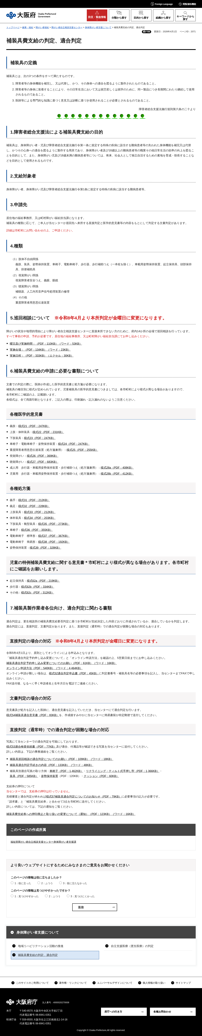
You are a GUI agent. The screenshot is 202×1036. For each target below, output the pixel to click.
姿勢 (44, 776)
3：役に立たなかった (75, 883)
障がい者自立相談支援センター (66, 27)
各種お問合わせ (162, 1011)
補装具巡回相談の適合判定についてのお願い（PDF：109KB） (49, 759)
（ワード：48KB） (81, 765)
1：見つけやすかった (27, 896)
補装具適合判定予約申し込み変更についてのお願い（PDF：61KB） (49, 663)
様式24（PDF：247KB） (74, 443)
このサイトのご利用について (32, 982)
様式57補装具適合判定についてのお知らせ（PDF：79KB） (84, 796)
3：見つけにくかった (83, 896)
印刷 (148, 32)
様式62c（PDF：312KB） (37, 592)
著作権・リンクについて (73, 982)
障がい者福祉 (42, 27)
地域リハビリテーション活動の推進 (40, 946)
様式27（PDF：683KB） (42, 461)
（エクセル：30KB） (60, 355)
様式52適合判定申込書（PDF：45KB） (74, 673)
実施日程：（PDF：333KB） (28, 355)
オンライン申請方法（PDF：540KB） (30, 668)
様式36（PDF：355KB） (37, 529)
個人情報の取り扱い (154, 982)
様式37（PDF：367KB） (54, 535)
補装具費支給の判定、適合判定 (38, 955)
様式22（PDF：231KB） (48, 432)
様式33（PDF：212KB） (40, 512)
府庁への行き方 (113, 1011)
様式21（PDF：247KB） (34, 426)
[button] (161, 3)
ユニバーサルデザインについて (114, 982)
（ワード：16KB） (105, 663)
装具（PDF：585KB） (24, 776)
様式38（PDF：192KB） (54, 541)
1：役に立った (23, 883)
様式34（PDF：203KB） (40, 517)
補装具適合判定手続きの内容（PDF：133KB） (39, 765)
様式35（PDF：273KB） (54, 523)
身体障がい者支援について (98, 27)
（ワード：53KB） (70, 343)
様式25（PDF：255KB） (82, 449)
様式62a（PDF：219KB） (43, 580)
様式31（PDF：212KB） (34, 500)
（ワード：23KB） (59, 349)
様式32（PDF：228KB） (34, 506)
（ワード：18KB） (101, 759)
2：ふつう (47, 883)
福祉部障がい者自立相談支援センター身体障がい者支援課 (43, 842)
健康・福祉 (27, 27)
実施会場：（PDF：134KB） (28, 349)
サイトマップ (183, 982)
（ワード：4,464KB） (69, 668)
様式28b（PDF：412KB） (117, 473)
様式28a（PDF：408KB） (117, 467)
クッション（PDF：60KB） (101, 776)
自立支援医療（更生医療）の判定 (132, 946)
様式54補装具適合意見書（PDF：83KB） (32, 715)
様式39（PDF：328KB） (45, 547)
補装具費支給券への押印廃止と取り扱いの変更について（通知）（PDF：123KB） (58, 814)
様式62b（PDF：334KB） (37, 586)
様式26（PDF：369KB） (42, 455)
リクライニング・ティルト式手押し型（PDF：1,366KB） (122, 771)
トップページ (13, 27)
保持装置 (52, 776)
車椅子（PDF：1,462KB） (66, 771)
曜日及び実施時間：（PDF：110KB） (34, 343)
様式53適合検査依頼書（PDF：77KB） (31, 746)
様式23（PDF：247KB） (40, 438)
